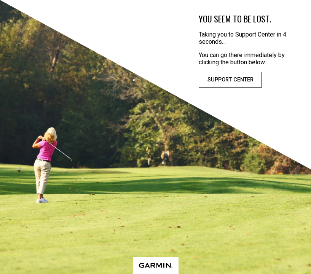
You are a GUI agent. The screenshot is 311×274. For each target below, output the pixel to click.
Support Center (230, 79)
